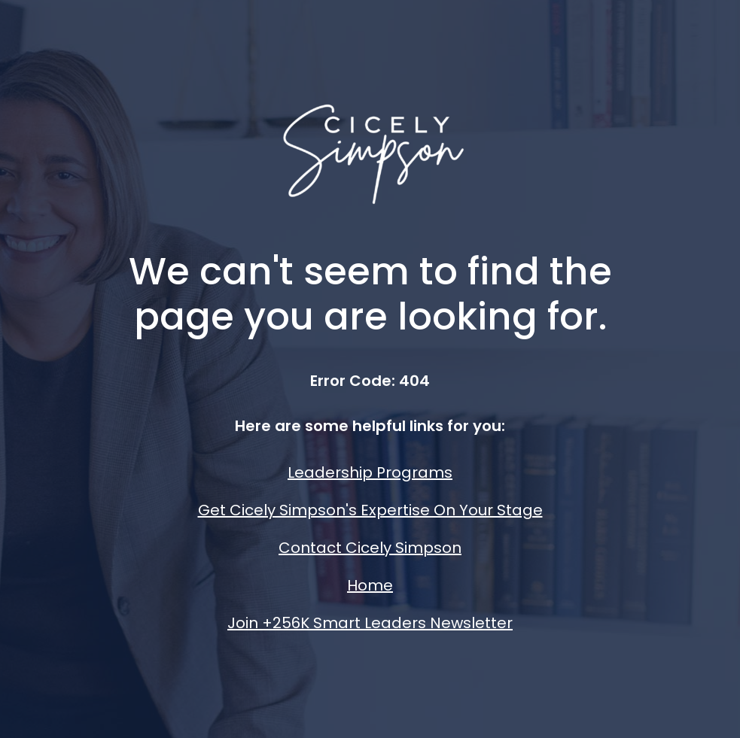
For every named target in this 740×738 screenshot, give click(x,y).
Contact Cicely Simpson (370, 547)
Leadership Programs (370, 472)
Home (370, 585)
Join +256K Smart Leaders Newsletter (370, 622)
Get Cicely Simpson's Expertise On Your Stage (370, 510)
